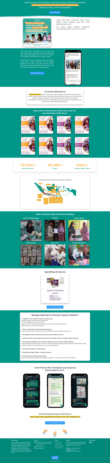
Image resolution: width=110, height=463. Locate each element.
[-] (90, 442)
